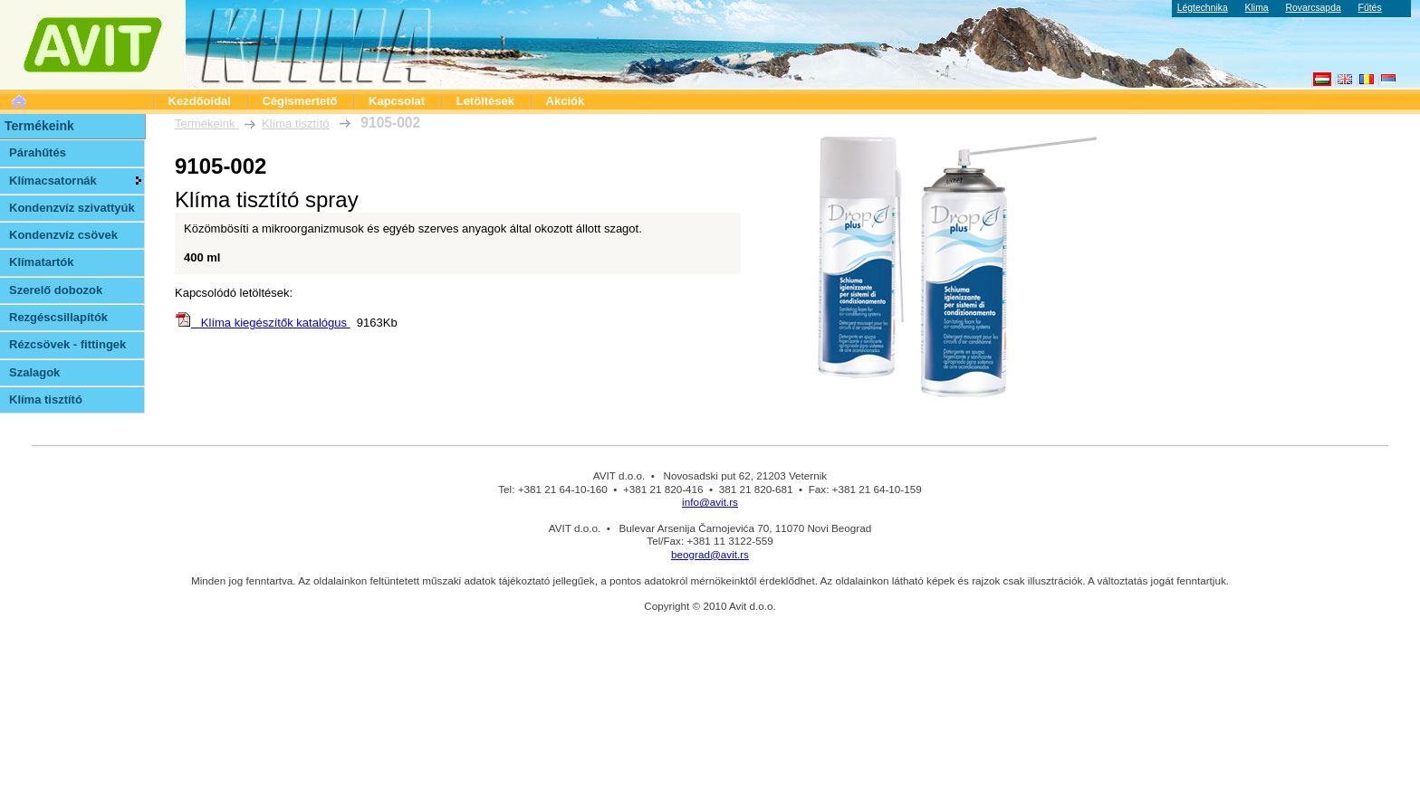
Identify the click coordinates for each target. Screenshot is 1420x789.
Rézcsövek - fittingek (67, 344)
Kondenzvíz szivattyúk (72, 207)
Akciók (565, 101)
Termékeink (206, 123)
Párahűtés (37, 152)
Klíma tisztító (295, 123)
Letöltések (485, 101)
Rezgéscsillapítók (58, 317)
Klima (1257, 8)
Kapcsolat (397, 101)
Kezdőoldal (199, 101)
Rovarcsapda (1312, 8)
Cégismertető (299, 101)
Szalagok (34, 372)
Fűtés (1370, 8)
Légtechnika (1202, 8)
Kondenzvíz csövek (63, 235)
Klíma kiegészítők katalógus (262, 322)
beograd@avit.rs (710, 554)
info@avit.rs (710, 502)
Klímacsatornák (53, 180)
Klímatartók (41, 262)
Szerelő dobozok (55, 290)
